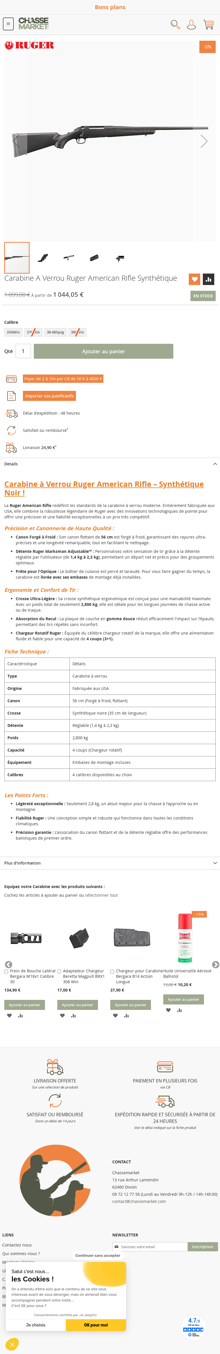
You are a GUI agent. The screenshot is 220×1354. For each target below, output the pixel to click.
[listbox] (110, 333)
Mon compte (191, 24)
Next (213, 963)
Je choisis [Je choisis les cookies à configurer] (36, 1325)
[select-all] (101, 895)
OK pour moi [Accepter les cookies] (96, 1325)
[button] (12, 1344)
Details (11, 464)
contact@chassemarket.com (139, 1201)
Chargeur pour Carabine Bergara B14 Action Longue (139, 976)
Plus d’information (22, 863)
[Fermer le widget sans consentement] (98, 1255)
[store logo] (34, 24)
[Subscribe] (203, 1246)
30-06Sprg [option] (55, 332)
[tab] (110, 464)
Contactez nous (17, 1245)
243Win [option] (13, 332)
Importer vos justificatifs (49, 396)
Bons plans (110, 7)
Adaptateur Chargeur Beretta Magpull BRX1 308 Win (84, 976)
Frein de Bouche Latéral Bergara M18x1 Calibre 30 (33, 976)
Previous (7, 963)
